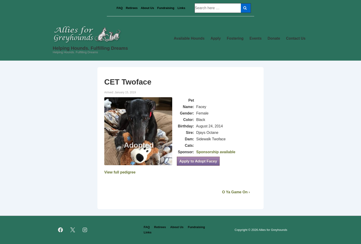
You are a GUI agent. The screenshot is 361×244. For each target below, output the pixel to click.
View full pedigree (120, 172)
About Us (147, 8)
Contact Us (296, 38)
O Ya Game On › (236, 192)
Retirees (132, 8)
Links (181, 8)
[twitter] (72, 230)
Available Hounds (189, 38)
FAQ (119, 8)
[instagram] (85, 230)
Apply (216, 38)
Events (256, 38)
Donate (274, 38)
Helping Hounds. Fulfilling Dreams (90, 48)
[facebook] (60, 230)
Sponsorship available (215, 152)
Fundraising (165, 8)
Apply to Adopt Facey (198, 161)
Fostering (235, 38)
